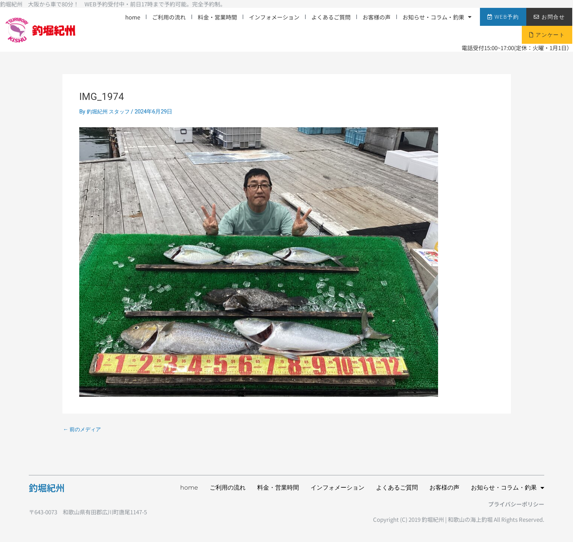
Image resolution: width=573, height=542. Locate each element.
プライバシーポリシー (516, 504)
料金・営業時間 (217, 17)
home (132, 17)
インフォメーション (274, 17)
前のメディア (83, 429)
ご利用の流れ (169, 17)
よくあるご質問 (331, 17)
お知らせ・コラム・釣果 (437, 17)
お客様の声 (377, 17)
